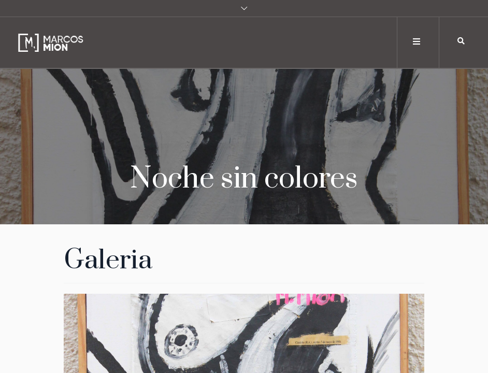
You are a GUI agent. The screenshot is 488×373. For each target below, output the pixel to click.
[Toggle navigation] (417, 41)
